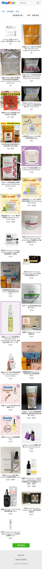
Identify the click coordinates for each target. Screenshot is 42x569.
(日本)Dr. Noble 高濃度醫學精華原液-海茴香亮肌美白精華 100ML (31, 413)
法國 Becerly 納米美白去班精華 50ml (10, 406)
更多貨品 (21, 545)
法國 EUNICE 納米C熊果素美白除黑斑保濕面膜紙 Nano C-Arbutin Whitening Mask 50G (10, 80)
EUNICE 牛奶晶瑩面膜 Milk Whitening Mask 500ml (31, 168)
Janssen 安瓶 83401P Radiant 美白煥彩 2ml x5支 (10, 40)
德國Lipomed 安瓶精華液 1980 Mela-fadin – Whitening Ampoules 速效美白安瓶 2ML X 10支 (10, 339)
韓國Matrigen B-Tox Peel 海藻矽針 (31, 333)
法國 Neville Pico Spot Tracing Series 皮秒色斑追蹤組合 (31, 510)
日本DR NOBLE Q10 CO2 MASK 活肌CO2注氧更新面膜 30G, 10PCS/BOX (31, 105)
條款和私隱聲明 (21, 560)
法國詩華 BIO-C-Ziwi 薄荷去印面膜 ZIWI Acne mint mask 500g (10, 217)
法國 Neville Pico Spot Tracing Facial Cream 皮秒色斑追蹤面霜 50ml (31, 273)
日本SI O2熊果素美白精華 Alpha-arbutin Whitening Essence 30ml (10, 184)
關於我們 (21, 555)
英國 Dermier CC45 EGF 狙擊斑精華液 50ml (10, 510)
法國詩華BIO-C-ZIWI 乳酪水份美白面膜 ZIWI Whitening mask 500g (31, 201)
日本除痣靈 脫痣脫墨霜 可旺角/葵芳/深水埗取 (10, 145)
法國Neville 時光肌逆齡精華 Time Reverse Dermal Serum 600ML (10, 374)
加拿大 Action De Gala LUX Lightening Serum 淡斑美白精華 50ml (10, 534)
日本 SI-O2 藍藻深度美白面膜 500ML (31, 306)
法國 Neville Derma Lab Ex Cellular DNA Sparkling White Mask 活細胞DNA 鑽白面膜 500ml (31, 239)
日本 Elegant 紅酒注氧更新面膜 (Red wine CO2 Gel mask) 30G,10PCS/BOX (31, 76)
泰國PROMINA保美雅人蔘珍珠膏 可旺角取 (10, 113)
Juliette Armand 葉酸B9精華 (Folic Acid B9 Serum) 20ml (31, 447)
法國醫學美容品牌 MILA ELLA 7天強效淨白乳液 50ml (10, 291)
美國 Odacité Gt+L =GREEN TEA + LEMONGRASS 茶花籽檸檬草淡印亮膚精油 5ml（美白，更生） (31, 481)
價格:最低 (35, 15)
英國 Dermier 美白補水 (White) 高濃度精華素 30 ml (10, 476)
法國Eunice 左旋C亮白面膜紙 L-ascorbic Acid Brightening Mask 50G (31, 48)
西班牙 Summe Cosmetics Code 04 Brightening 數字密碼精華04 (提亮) (10, 252)
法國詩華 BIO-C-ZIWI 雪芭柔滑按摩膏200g (31, 137)
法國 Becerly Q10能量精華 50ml (10, 438)
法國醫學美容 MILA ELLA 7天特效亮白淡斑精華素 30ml (31, 373)
